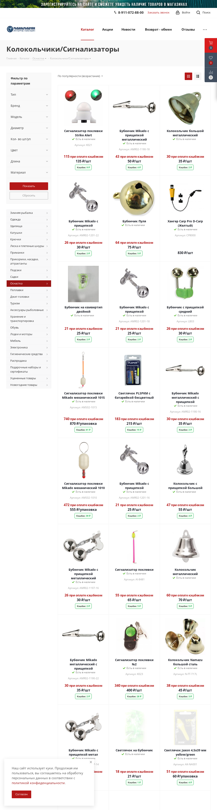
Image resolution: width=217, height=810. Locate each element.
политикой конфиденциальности (38, 783)
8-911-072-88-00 (131, 12)
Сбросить (28, 195)
